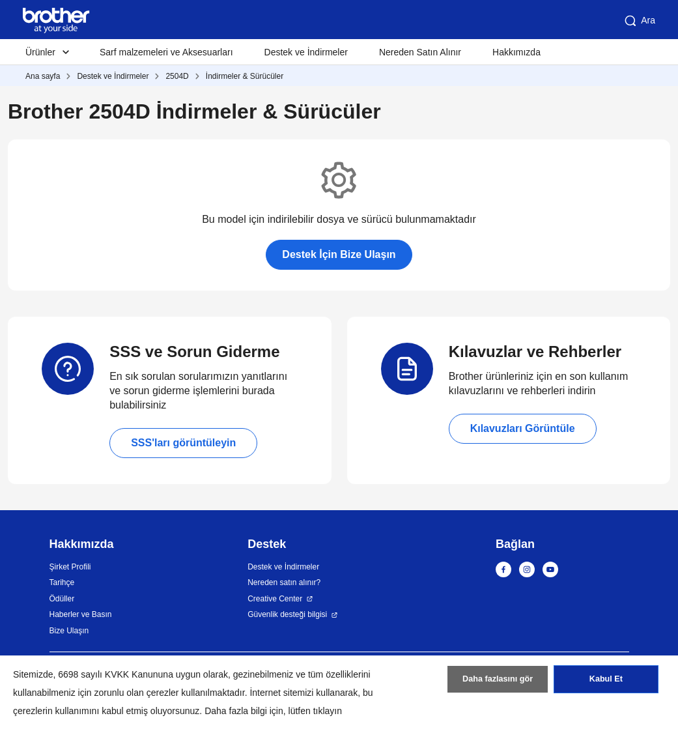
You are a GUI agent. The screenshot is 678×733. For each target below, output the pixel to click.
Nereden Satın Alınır (420, 52)
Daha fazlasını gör (497, 682)
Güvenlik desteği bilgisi (287, 614)
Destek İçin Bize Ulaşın (338, 254)
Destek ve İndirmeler (306, 52)
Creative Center (274, 598)
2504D (176, 76)
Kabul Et (606, 682)
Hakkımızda (516, 52)
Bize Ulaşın (69, 630)
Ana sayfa (42, 76)
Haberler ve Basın (80, 614)
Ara (639, 21)
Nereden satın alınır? (283, 582)
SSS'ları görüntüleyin (183, 442)
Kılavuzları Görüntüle (522, 428)
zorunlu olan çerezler (136, 692)
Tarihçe (62, 582)
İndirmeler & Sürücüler (244, 76)
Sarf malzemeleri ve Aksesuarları (166, 52)
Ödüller (62, 598)
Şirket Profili (70, 566)
